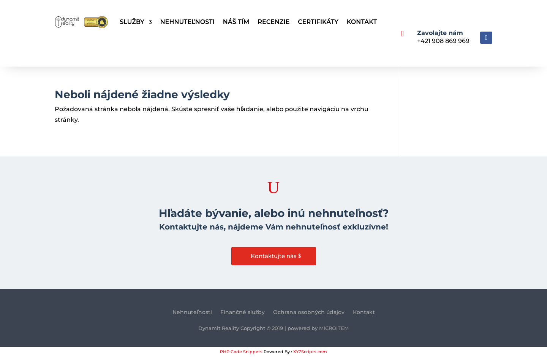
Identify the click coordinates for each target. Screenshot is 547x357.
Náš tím (236, 22)
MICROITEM (334, 328)
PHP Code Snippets (241, 351)
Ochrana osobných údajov (309, 312)
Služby (132, 22)
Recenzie (273, 22)
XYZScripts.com (310, 351)
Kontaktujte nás (274, 256)
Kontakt (362, 22)
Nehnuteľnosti (187, 22)
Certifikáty (318, 22)
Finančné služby (242, 312)
